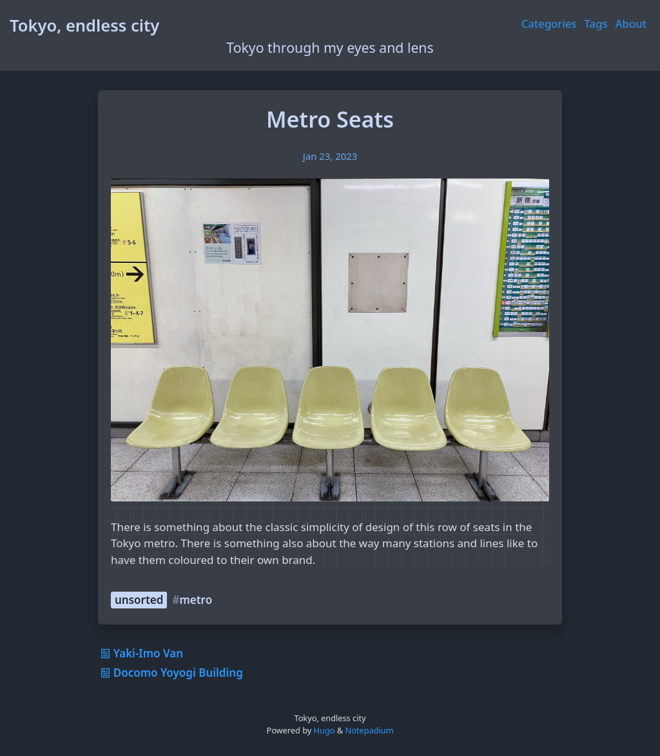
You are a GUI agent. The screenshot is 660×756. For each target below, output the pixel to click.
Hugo (324, 730)
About (631, 23)
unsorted (139, 599)
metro (195, 599)
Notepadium (369, 730)
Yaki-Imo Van (140, 653)
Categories (549, 23)
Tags (596, 23)
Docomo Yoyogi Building (170, 672)
